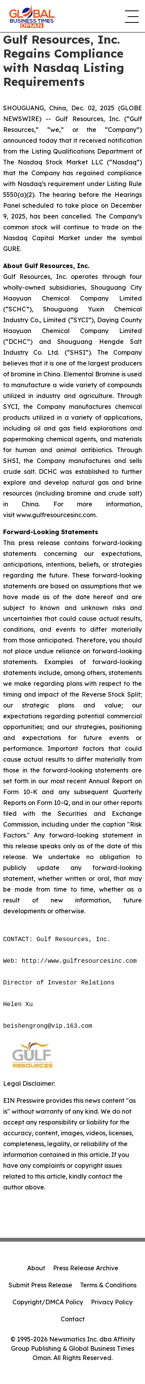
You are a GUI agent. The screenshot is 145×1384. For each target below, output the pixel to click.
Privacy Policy (112, 1302)
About (36, 1268)
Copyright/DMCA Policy (47, 1302)
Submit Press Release (40, 1285)
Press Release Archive (85, 1268)
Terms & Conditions (108, 1285)
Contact (73, 1319)
